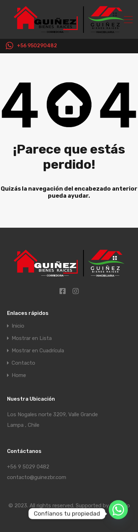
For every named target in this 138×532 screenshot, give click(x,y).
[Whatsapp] (118, 513)
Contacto (23, 363)
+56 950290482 (37, 46)
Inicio (18, 326)
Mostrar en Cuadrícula (38, 350)
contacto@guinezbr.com (36, 477)
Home (19, 375)
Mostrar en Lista (32, 338)
